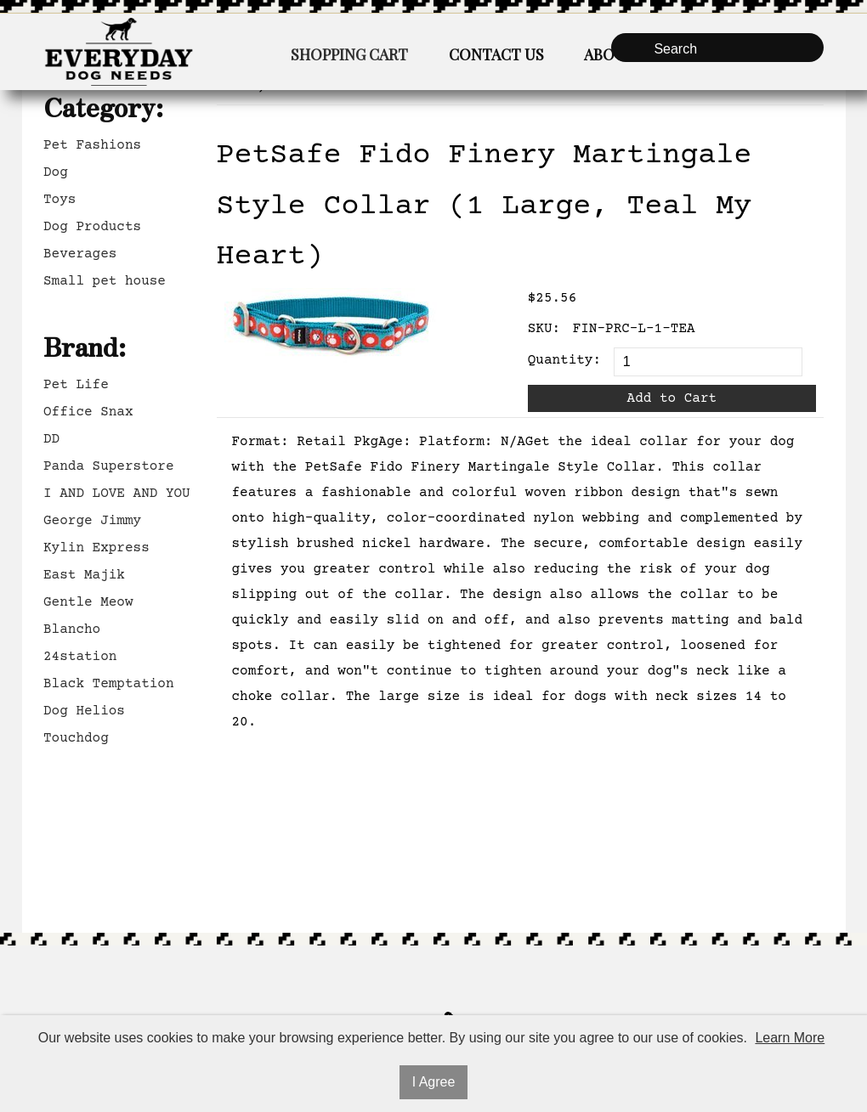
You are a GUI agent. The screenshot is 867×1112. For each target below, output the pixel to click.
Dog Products (92, 226)
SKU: (544, 328)
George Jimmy (92, 520)
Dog (55, 172)
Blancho (71, 629)
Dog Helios (84, 711)
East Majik (84, 575)
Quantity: (564, 360)
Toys (59, 199)
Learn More (789, 1037)
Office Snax (88, 412)
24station (79, 656)
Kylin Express (96, 548)
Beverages (79, 254)
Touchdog (76, 738)
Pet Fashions (92, 145)
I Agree (434, 1082)
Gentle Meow (88, 602)
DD (51, 439)
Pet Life (76, 384)
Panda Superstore (108, 466)
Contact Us (496, 54)
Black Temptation (108, 683)
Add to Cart (672, 398)
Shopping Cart (349, 54)
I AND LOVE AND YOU (116, 493)
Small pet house (104, 281)
